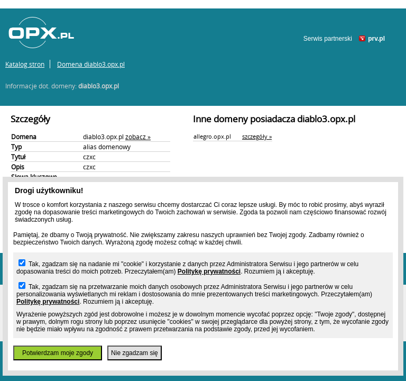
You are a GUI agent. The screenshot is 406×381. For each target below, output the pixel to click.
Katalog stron (24, 64)
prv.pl (376, 38)
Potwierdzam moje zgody (57, 353)
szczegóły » (257, 136)
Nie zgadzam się (134, 353)
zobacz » (138, 136)
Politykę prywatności (209, 271)
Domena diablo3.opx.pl (91, 64)
